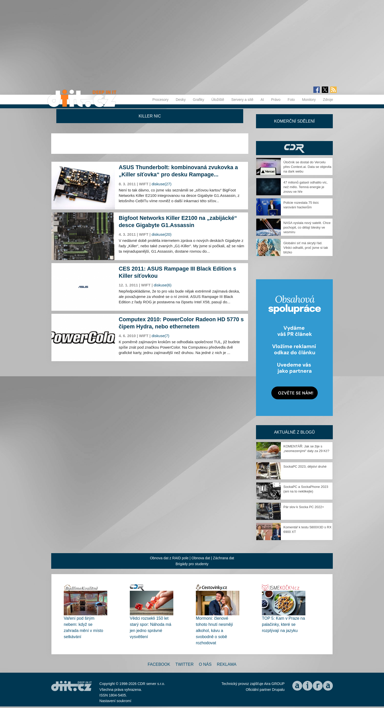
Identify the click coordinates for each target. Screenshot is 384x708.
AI (262, 100)
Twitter (184, 664)
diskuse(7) (160, 336)
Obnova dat (200, 558)
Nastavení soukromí (115, 701)
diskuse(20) (162, 234)
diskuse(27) (162, 184)
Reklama (226, 664)
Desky (181, 100)
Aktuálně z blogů (294, 432)
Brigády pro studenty (192, 564)
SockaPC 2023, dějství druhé (304, 466)
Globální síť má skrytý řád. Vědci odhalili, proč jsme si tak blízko (305, 247)
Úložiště (217, 100)
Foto (291, 100)
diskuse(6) (163, 285)
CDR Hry (294, 148)
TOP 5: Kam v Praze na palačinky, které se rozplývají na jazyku (283, 624)
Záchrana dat (223, 558)
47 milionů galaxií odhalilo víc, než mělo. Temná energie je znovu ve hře (305, 187)
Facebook (159, 664)
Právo (276, 100)
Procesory (160, 100)
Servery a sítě (242, 100)
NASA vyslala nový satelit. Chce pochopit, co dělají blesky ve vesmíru (306, 227)
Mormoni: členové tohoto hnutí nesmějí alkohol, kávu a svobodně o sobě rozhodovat (214, 630)
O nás (205, 664)
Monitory (309, 100)
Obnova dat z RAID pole (169, 558)
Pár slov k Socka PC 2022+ (303, 507)
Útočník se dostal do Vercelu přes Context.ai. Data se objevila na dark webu (307, 166)
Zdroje (328, 100)
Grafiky (198, 100)
